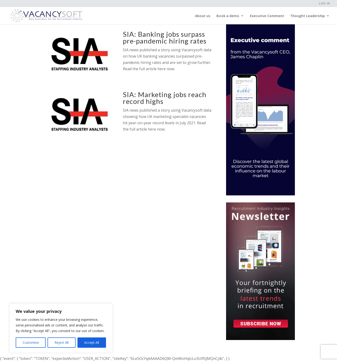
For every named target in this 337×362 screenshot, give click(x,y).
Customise (31, 342)
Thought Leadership (307, 16)
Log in (324, 3)
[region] (60, 328)
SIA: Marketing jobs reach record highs (164, 97)
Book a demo (227, 16)
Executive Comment (267, 16)
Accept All (91, 342)
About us (202, 16)
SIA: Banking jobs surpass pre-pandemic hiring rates (164, 37)
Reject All (62, 342)
